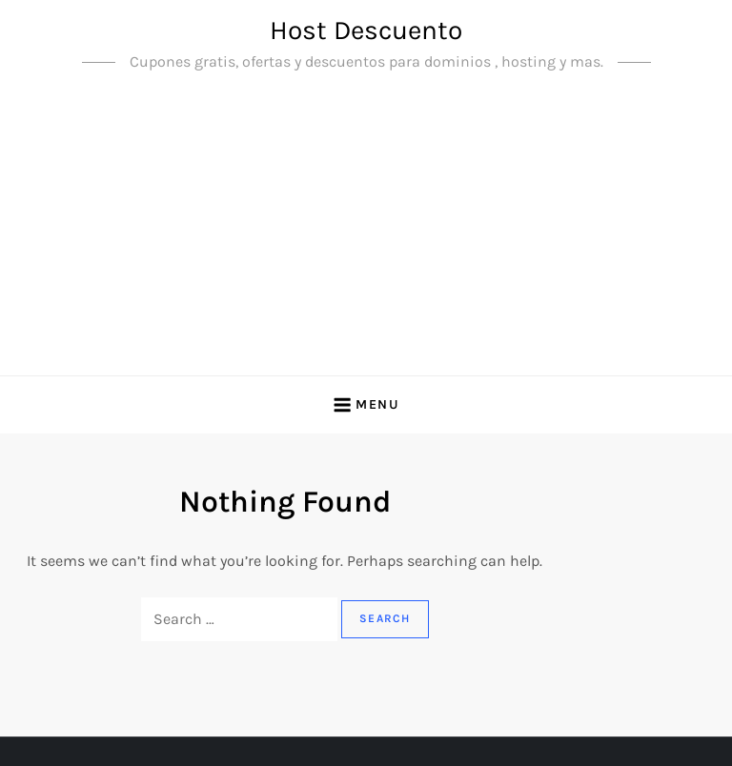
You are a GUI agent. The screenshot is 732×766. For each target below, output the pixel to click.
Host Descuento (366, 30)
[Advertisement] (366, 232)
